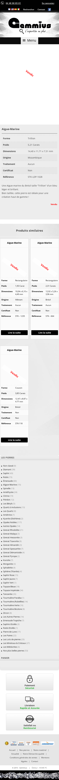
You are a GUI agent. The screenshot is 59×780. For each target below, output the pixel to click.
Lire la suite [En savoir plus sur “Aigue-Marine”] (14, 332)
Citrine (6, 495)
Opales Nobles (10, 522)
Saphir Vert (8, 582)
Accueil (12, 750)
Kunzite (6, 560)
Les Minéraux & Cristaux (14, 643)
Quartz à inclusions (12, 507)
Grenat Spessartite (11, 548)
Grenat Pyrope (10, 556)
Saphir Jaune (9, 578)
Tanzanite (7, 594)
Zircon (6, 613)
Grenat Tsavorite (11, 541)
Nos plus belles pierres (13, 650)
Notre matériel (40, 750)
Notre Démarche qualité (33, 753)
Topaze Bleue (9, 586)
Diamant (7, 469)
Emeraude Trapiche (12, 620)
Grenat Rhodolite (11, 530)
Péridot (6, 499)
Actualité (15, 753)
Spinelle (6, 488)
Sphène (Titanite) (11, 571)
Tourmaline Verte (11, 605)
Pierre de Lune (10, 631)
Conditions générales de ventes (23, 757)
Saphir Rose (8, 575)
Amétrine (7, 514)
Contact (41, 9)
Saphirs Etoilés (10, 624)
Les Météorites (10, 646)
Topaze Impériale (11, 590)
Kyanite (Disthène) (11, 518)
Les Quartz (8, 511)
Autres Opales (9, 526)
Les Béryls (7, 503)
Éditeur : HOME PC (39, 768)
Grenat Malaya (10, 533)
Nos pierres (24, 750)
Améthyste (8, 492)
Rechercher (28, 9)
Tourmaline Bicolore (12, 609)
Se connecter (48, 3)
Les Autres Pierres (11, 616)
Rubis (5, 477)
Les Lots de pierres (12, 639)
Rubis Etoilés (9, 628)
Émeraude (8, 480)
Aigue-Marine (10, 484)
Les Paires (7, 635)
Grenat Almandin (11, 545)
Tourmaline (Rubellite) (13, 601)
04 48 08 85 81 (13, 3)
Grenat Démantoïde (12, 552)
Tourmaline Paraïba (12, 597)
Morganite (8, 563)
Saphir (6, 473)
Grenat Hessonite (11, 537)
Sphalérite (8, 567)
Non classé (8, 465)
